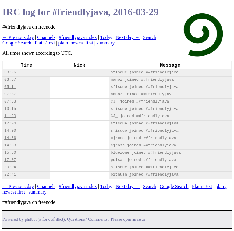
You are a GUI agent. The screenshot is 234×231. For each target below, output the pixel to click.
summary (106, 42)
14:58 (10, 145)
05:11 (10, 87)
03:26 (10, 72)
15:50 (10, 152)
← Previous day (18, 37)
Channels (46, 37)
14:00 (10, 130)
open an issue (134, 219)
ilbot (59, 219)
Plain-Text (45, 42)
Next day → (128, 37)
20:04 (10, 167)
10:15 (10, 109)
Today (106, 37)
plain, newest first (75, 42)
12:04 (10, 123)
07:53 (10, 101)
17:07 (10, 160)
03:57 (10, 79)
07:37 (10, 94)
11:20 (10, 116)
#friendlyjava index (78, 37)
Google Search (16, 42)
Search (149, 37)
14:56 (10, 138)
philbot (31, 219)
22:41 (10, 174)
